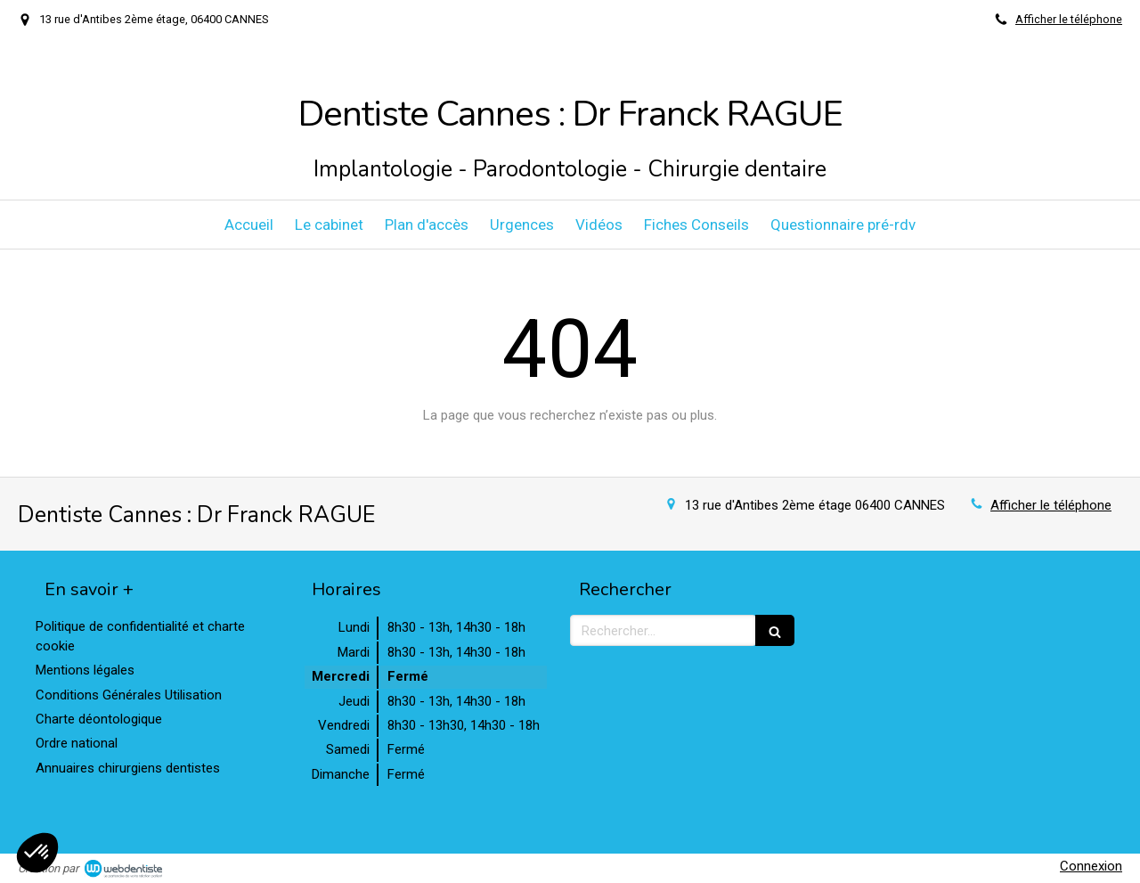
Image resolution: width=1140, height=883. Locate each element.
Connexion (1091, 866)
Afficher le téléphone (1068, 19)
